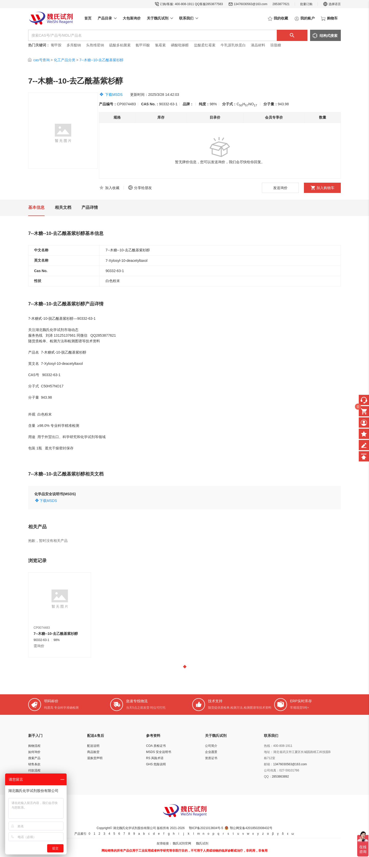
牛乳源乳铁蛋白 (234, 45)
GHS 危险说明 (156, 764)
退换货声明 (94, 758)
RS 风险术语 (154, 758)
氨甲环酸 (143, 45)
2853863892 (280, 776)
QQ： (268, 776)
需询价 (39, 646)
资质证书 (211, 758)
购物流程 (34, 746)
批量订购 (306, 4)
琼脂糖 (275, 45)
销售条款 (34, 764)
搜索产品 (34, 758)
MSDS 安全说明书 (158, 752)
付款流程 (34, 770)
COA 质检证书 (156, 746)
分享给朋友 (143, 188)
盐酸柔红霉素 (205, 45)
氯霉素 (160, 45)
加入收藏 (112, 188)
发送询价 (280, 188)
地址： (268, 752)
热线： (268, 746)
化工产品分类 (64, 60)
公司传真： (271, 770)
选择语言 (332, 4)
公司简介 (211, 746)
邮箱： (268, 764)
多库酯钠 (74, 45)
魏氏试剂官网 (182, 843)
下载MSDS (113, 94)
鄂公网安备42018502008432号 (251, 828)
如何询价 (34, 752)
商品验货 (93, 752)
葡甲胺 (56, 45)
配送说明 (93, 746)
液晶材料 (258, 45)
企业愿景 (211, 752)
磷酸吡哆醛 (180, 45)
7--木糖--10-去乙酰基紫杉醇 (101, 60)
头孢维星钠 (95, 45)
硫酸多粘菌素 (120, 45)
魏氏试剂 (202, 843)
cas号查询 (41, 60)
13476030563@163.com (251, 4)
